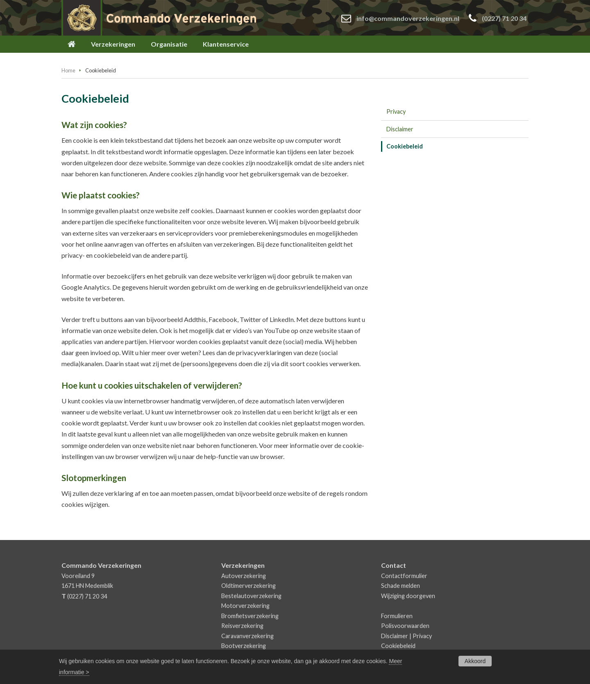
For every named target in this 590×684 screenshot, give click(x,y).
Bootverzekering (243, 645)
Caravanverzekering (247, 635)
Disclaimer (394, 635)
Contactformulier (404, 575)
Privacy (422, 635)
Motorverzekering (245, 605)
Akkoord (475, 661)
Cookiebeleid (398, 645)
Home (68, 70)
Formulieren (397, 615)
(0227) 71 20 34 (504, 18)
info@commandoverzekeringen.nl (407, 18)
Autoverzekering (243, 575)
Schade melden (400, 585)
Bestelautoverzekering (251, 595)
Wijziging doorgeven (408, 595)
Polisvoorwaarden (405, 625)
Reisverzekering (242, 625)
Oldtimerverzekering (248, 585)
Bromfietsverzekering (250, 615)
